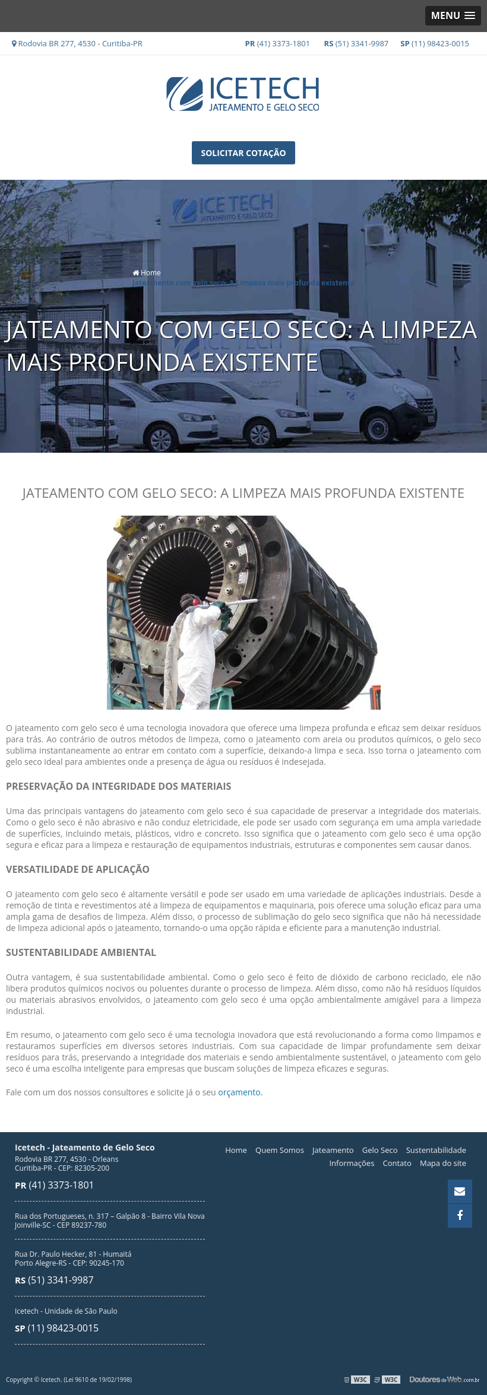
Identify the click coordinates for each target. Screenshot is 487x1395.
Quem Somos (279, 1149)
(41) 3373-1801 (278, 43)
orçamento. (240, 1091)
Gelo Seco (380, 1149)
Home (236, 1149)
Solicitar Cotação (243, 152)
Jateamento (333, 1149)
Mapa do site (443, 1162)
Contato (397, 1162)
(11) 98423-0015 (434, 43)
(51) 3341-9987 (356, 43)
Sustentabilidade (436, 1149)
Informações (351, 1162)
